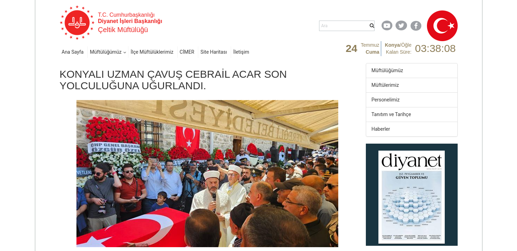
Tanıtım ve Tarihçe (391, 114)
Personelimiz (385, 99)
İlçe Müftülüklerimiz (152, 52)
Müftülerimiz (385, 85)
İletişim (241, 52)
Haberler (380, 129)
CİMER (187, 52)
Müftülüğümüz (105, 52)
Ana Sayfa (73, 52)
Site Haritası (213, 52)
